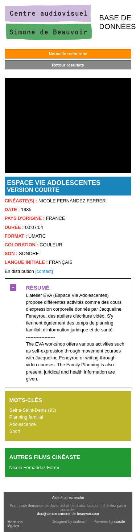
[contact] (44, 271)
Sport (15, 431)
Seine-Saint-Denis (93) (32, 410)
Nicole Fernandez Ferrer (34, 467)
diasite (119, 522)
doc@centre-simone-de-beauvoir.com (68, 514)
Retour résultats (68, 65)
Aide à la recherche (68, 498)
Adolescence (22, 424)
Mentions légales (14, 524)
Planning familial (26, 417)
